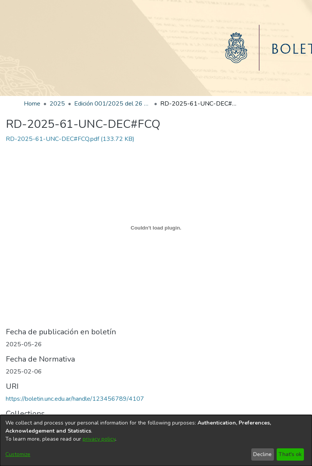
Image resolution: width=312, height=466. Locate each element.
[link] (70, 139)
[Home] (156, 48)
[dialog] (156, 440)
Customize (17, 454)
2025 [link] (57, 103)
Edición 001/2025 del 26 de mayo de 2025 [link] (112, 103)
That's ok (290, 454)
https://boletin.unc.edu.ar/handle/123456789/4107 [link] (75, 399)
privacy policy (99, 439)
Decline (262, 454)
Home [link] (32, 103)
